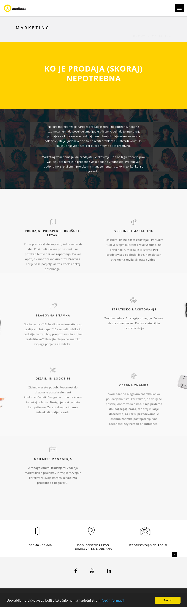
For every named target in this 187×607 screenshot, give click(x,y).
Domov (139, 31)
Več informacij (113, 600)
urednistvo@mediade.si (147, 545)
